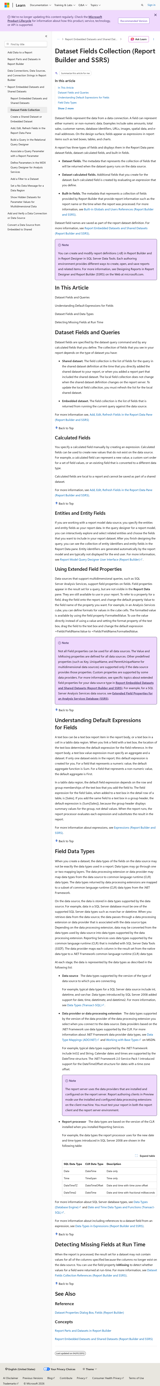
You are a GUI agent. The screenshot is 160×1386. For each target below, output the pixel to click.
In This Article (66, 87)
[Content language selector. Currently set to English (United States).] (20, 1369)
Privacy (81, 1378)
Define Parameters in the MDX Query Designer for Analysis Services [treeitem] (28, 167)
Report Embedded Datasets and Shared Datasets (92, 39)
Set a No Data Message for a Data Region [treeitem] (27, 188)
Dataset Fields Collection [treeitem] (25, 110)
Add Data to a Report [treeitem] (20, 52)
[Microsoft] (7, 5)
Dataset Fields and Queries (73, 92)
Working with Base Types (122, 1040)
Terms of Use (136, 1378)
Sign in (151, 5)
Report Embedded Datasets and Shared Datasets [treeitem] (29, 101)
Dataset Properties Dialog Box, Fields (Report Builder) (89, 1312)
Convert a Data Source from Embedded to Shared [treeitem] (24, 227)
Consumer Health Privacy (107, 1378)
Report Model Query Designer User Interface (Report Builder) (100, 559)
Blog (49, 1378)
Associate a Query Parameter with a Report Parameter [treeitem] (27, 153)
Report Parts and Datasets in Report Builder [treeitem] (24, 61)
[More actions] (153, 39)
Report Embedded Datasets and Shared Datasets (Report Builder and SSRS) (104, 1339)
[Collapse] (46, 36)
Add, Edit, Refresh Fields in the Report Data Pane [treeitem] (28, 130)
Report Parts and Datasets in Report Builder (83, 1330)
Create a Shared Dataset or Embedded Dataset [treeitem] (26, 119)
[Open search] (142, 5)
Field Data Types (67, 102)
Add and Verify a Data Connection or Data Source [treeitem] (27, 215)
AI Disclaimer (10, 1378)
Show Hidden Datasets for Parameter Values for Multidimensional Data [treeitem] (26, 201)
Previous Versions (33, 1378)
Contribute (66, 1378)
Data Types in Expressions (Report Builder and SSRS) (109, 1226)
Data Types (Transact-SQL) (84, 1005)
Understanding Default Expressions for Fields (83, 97)
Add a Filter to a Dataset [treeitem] (25, 179)
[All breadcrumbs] (58, 39)
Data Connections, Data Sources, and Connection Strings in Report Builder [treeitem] (27, 75)
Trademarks (9, 1383)
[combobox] (26, 44)
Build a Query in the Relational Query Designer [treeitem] (28, 142)
